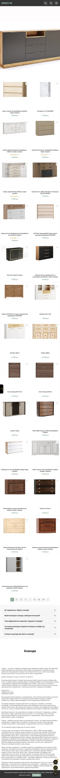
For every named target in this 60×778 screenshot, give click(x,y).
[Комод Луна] (30, 39)
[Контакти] (55, 773)
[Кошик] (55, 762)
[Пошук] (51, 3)
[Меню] (56, 3)
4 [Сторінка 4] (25, 599)
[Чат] (55, 768)
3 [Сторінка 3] (21, 599)
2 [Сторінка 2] (16, 599)
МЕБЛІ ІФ (6, 3)
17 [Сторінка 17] (34, 599)
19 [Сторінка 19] (43, 599)
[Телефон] (45, 3)
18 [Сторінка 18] (39, 599)
